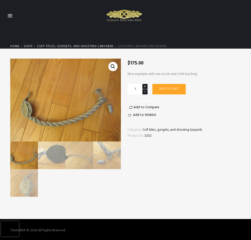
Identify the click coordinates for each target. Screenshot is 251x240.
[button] (141, 101)
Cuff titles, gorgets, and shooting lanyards (75, 46)
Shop (28, 46)
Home (14, 46)
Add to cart (169, 88)
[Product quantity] (138, 89)
